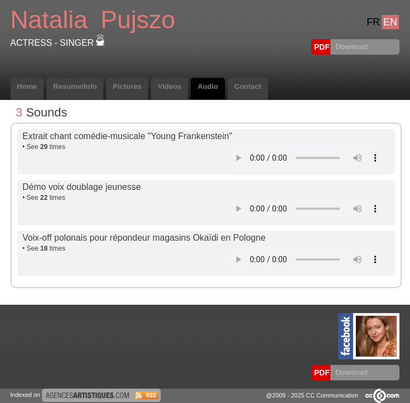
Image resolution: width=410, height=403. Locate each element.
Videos (169, 86)
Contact (247, 86)
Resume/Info (75, 86)
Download (350, 47)
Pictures (127, 86)
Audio (207, 86)
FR (373, 22)
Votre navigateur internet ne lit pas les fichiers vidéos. (307, 158)
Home (27, 86)
